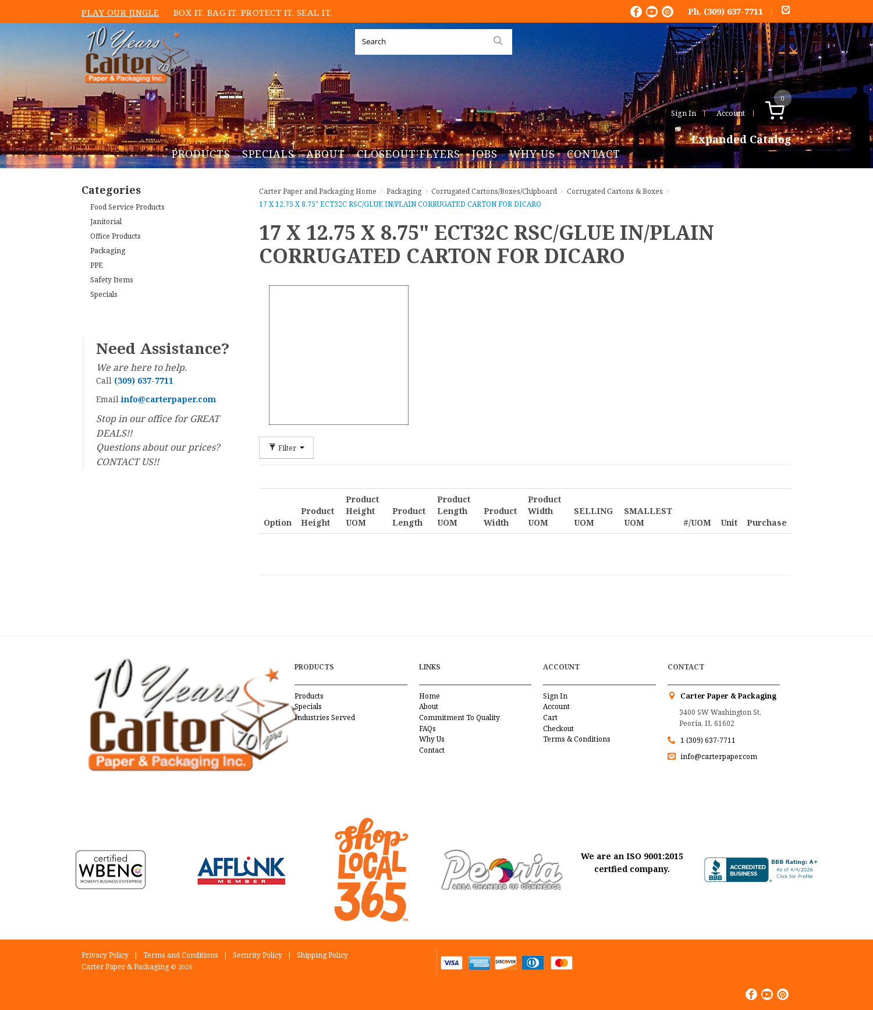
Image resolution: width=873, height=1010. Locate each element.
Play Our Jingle (120, 12)
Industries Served (324, 717)
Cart (550, 717)
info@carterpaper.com (718, 756)
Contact (593, 154)
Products (201, 154)
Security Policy (257, 955)
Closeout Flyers (408, 154)
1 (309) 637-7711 (708, 740)
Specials (268, 154)
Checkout (558, 728)
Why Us (532, 154)
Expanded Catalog (741, 139)
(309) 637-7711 (733, 11)
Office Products (115, 236)
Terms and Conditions (180, 955)
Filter (286, 447)
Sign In (683, 113)
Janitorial (106, 221)
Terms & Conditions (577, 739)
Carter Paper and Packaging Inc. (134, 92)
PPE (96, 265)
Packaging (107, 251)
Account (730, 113)
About (325, 154)
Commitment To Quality (459, 717)
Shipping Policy (322, 955)
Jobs (485, 154)
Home (429, 696)
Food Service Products (127, 207)
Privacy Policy (105, 955)
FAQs (427, 728)
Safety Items (111, 280)
